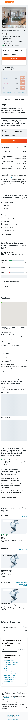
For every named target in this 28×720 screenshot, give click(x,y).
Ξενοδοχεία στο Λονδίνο (10, 664)
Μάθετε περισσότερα (7, 177)
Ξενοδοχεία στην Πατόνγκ (10, 673)
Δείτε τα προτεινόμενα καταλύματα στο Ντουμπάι (21, 584)
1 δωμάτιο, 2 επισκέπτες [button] (10, 54)
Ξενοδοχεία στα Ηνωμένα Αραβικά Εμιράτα (13, 718)
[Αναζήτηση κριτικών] (15, 277)
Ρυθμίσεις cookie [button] (5, 187)
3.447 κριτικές (15, 45)
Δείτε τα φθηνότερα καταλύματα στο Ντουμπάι (22, 549)
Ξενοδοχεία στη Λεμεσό (9, 671)
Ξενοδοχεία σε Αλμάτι (9, 679)
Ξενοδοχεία (16, 715)
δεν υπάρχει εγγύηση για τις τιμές (9, 697)
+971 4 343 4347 (6, 43)
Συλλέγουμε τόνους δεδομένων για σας (14, 704)
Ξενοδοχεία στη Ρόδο (9, 660)
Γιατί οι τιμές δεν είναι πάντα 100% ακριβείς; (14, 707)
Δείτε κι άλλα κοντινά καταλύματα (22, 515)
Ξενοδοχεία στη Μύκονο (10, 677)
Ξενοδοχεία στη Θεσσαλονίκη (11, 662)
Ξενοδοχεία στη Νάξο (9, 681)
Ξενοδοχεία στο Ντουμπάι (13, 719)
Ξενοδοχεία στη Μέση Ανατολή (13, 716)
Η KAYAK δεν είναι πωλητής (14, 702)
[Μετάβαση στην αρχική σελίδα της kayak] (9, 2)
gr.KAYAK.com (10, 715)
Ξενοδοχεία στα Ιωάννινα (10, 669)
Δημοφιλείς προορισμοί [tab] (9, 650)
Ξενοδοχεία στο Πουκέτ (9, 675)
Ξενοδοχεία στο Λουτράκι (10, 666)
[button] (2, 2)
